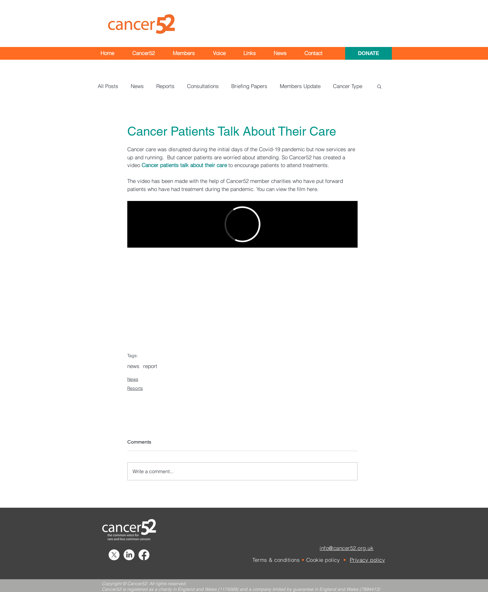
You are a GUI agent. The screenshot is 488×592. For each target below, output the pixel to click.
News (137, 86)
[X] (114, 554)
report (150, 366)
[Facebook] (143, 554)
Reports (165, 86)
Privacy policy (367, 560)
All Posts (108, 86)
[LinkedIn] (129, 554)
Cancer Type (347, 86)
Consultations (203, 86)
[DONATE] (368, 53)
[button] (143, 53)
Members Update (300, 86)
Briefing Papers (249, 86)
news (133, 366)
